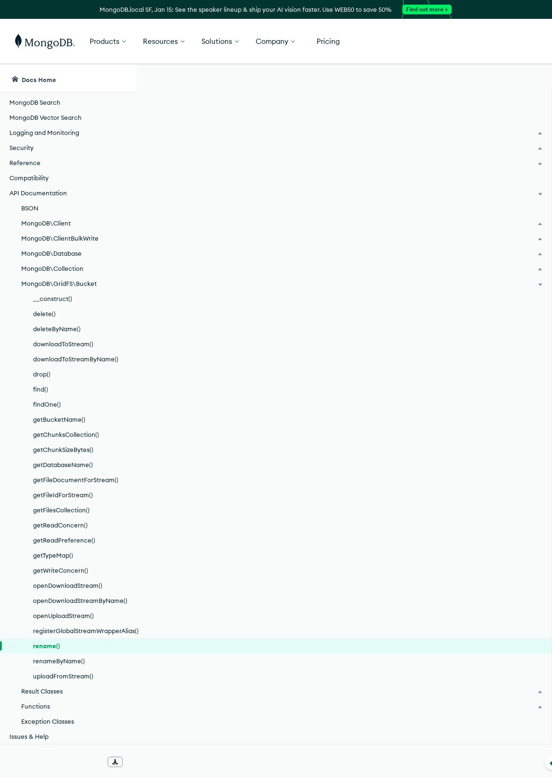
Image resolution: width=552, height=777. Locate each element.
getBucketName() (59, 419)
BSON (29, 208)
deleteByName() (57, 329)
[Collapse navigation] (136, 762)
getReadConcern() (60, 525)
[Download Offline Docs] (115, 762)
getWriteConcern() (60, 570)
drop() (41, 374)
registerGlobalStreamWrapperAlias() (84, 631)
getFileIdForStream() (63, 495)
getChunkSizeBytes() (63, 449)
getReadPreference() (64, 540)
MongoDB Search (34, 102)
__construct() (52, 298)
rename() (46, 646)
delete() (44, 313)
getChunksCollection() (66, 434)
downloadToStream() (63, 344)
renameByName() (59, 661)
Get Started (504, 41)
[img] (461, 149)
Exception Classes (47, 721)
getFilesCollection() (61, 510)
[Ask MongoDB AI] (491, 78)
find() (40, 389)
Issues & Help (29, 736)
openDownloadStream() (67, 585)
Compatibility (29, 178)
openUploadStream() (63, 615)
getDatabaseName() (63, 464)
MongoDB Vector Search (45, 117)
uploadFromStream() (63, 676)
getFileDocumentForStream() (75, 480)
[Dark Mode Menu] (530, 78)
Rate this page (477, 131)
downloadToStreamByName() (75, 359)
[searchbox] (307, 78)
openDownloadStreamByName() (80, 600)
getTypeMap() (53, 555)
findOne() (47, 404)
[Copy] (414, 230)
